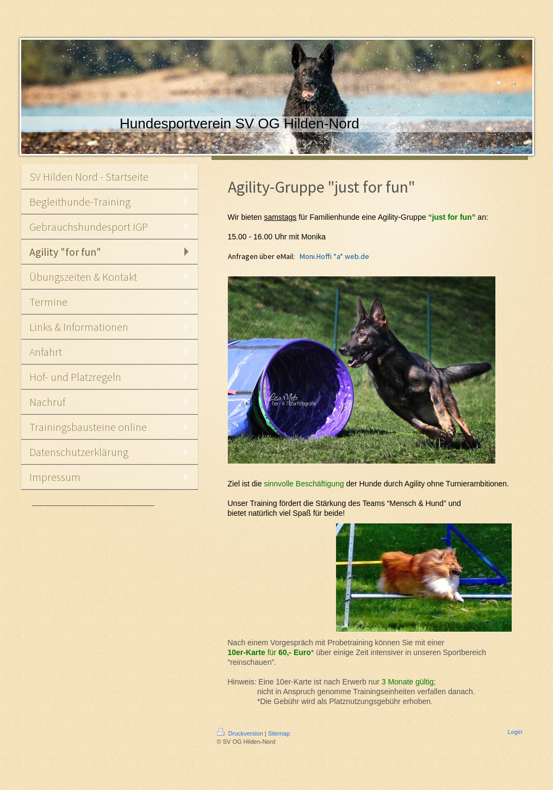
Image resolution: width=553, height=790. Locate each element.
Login (515, 732)
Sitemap (279, 733)
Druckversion (241, 733)
